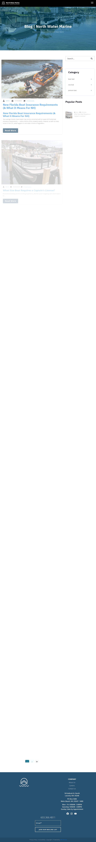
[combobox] (80, 58)
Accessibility (41, 840)
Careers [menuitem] (72, 786)
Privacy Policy (33, 840)
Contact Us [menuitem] (72, 789)
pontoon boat (72, 90)
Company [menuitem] (72, 779)
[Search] (92, 59)
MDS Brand (63, 840)
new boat (71, 85)
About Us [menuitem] (72, 782)
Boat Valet (71, 79)
